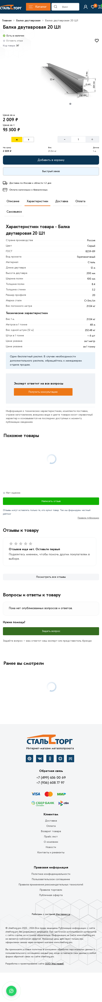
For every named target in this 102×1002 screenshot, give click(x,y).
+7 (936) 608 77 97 (50, 783)
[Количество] (78, 139)
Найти (76, 7)
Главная (7, 20)
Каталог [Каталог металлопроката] (38, 6)
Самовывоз (14, 211)
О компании (51, 841)
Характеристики (37, 201)
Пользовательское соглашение (51, 879)
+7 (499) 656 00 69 (51, 778)
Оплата (80, 201)
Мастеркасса (63, 914)
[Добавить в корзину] (51, 160)
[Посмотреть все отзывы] (51, 577)
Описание (13, 201)
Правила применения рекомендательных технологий (51, 884)
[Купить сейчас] (51, 171)
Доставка (61, 201)
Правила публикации (88, 518)
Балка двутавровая (28, 20)
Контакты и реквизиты (50, 852)
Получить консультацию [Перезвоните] (43, 391)
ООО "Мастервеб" (54, 963)
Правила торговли (51, 889)
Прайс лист (51, 836)
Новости (51, 847)
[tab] (70, 104)
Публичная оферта (51, 895)
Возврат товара (51, 831)
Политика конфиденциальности (50, 874)
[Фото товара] (70, 79)
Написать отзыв (51, 501)
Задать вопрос (51, 631)
